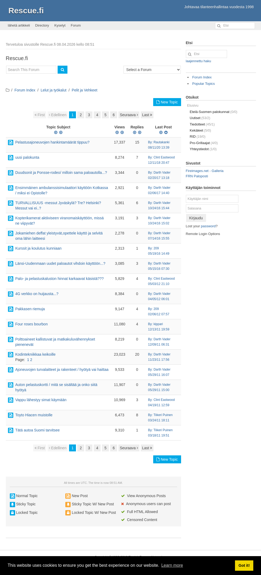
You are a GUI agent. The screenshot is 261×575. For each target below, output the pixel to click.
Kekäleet (200, 130)
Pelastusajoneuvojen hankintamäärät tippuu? (52, 142)
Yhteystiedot (203, 149)
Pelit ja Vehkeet (84, 90)
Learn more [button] (172, 565)
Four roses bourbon (31, 324)
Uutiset (200, 118)
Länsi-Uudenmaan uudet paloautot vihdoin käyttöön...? (60, 263)
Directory (42, 25)
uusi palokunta (27, 157)
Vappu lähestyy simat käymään (41, 400)
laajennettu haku (198, 61)
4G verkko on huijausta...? (37, 294)
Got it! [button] (244, 565)
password (208, 226)
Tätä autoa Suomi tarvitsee (37, 430)
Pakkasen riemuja (30, 309)
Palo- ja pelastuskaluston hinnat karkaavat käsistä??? (59, 278)
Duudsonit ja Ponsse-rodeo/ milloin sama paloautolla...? (61, 172)
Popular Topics (203, 84)
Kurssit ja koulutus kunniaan (38, 248)
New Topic (167, 102)
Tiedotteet (202, 124)
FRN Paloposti (197, 176)
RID (198, 136)
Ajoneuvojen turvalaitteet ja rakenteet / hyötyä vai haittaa (62, 369)
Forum (76, 25)
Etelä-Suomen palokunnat (213, 112)
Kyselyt (60, 25)
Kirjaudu (196, 218)
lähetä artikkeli (19, 25)
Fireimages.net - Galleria (205, 171)
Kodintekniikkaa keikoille (35, 354)
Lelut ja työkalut (53, 90)
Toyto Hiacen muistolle (34, 415)
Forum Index (24, 90)
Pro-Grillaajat (204, 143)
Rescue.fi (26, 10)
